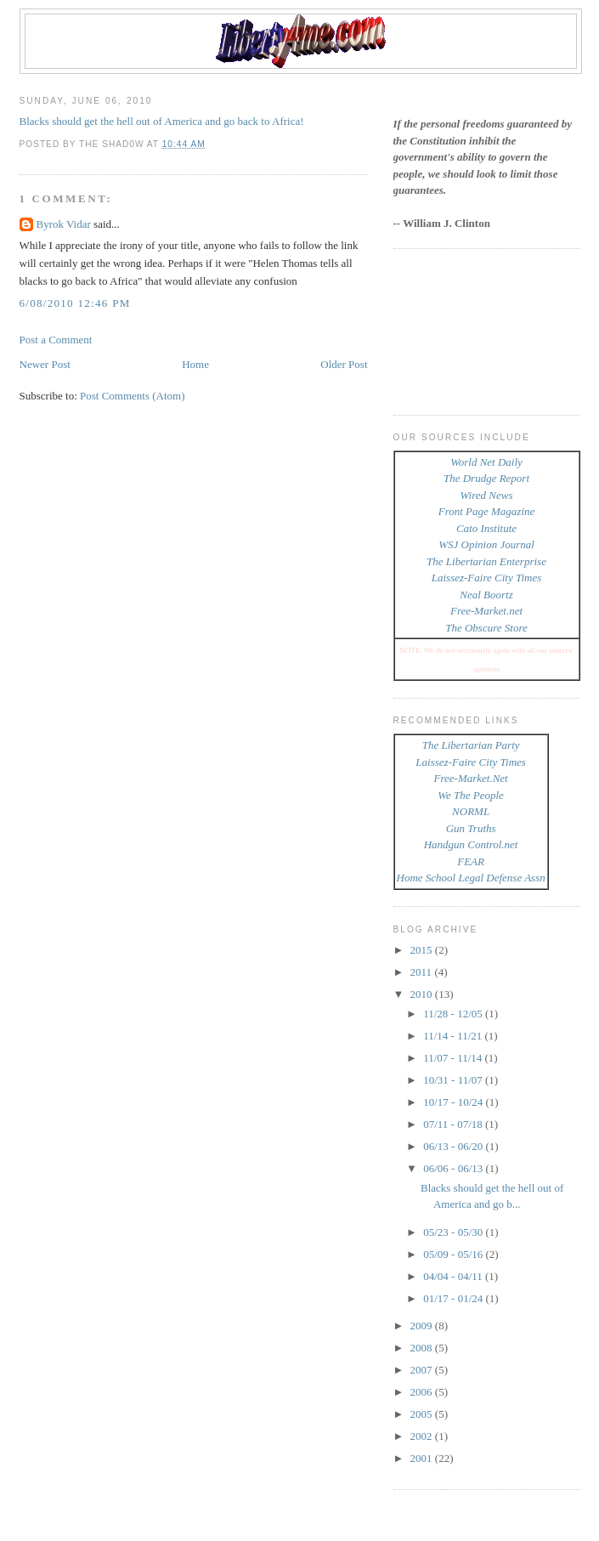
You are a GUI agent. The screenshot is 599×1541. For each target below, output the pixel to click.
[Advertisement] (469, 330)
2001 (422, 1458)
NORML (470, 811)
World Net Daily (486, 462)
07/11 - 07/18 (454, 1124)
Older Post (343, 364)
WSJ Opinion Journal (486, 544)
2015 (422, 949)
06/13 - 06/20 (454, 1146)
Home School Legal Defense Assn (471, 877)
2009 (422, 1325)
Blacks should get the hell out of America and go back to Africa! (162, 121)
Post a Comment (56, 339)
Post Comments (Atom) (132, 395)
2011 (422, 972)
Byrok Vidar (64, 224)
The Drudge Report (486, 478)
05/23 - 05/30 (454, 1232)
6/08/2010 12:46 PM (75, 303)
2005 (422, 1414)
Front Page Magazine (486, 511)
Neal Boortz (486, 594)
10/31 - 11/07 (454, 1080)
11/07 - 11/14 (453, 1057)
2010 (422, 994)
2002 (422, 1436)
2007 (422, 1369)
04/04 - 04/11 (454, 1276)
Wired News (487, 495)
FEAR (470, 861)
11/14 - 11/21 (453, 1035)
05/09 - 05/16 (454, 1254)
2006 (422, 1391)
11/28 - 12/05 (454, 1013)
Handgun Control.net (471, 844)
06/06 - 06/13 (454, 1168)
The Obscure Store (486, 627)
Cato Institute (486, 528)
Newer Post (45, 364)
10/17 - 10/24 (454, 1102)
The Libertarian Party (471, 745)
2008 (422, 1347)
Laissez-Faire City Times (487, 577)
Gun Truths (471, 828)
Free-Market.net (486, 610)
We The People (471, 795)
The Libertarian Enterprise (486, 561)
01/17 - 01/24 (454, 1298)
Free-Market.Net (471, 778)
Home (195, 364)
